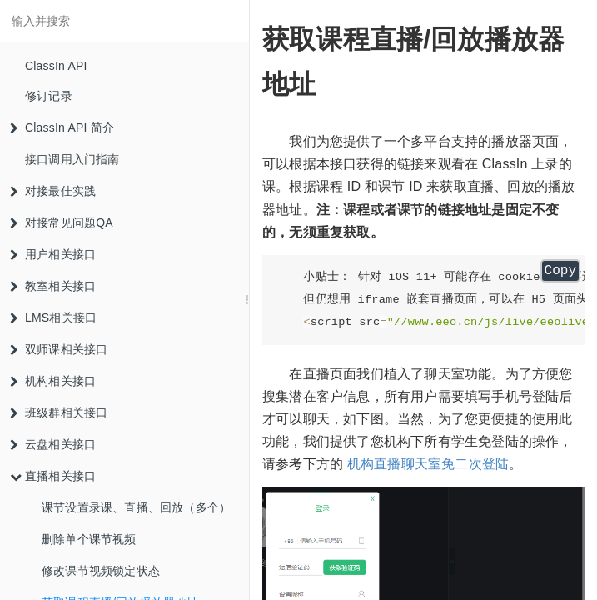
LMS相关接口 (53, 317)
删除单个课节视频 (89, 539)
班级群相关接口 (58, 412)
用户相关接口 (53, 254)
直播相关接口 (53, 475)
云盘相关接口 (53, 444)
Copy (560, 270)
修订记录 (48, 95)
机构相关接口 (53, 381)
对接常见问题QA (61, 222)
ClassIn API (56, 65)
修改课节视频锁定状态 (101, 571)
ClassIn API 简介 (62, 127)
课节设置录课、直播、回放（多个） (136, 507)
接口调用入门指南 (72, 159)
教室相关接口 (53, 285)
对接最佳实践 (53, 191)
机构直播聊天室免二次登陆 (428, 464)
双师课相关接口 (58, 349)
